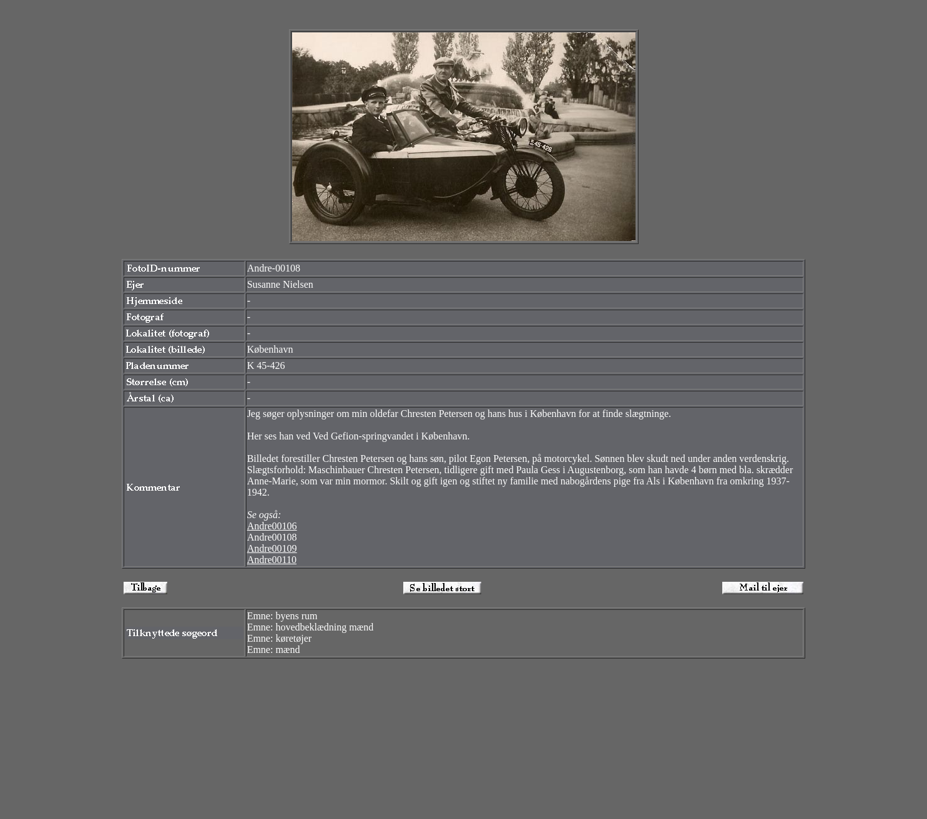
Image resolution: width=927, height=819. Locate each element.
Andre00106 (272, 526)
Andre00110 (272, 559)
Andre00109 (272, 548)
